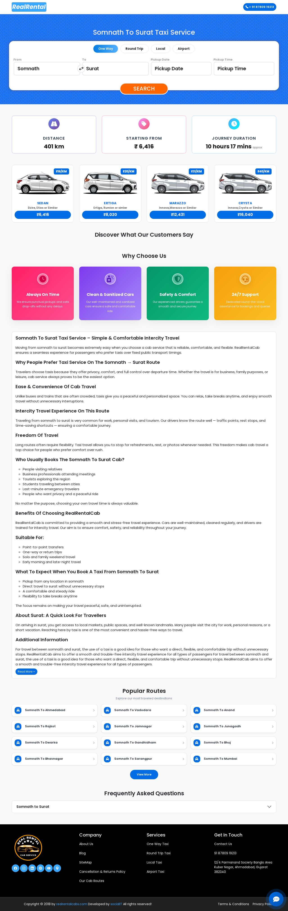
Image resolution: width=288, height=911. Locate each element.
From (18, 59)
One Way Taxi (158, 844)
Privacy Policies (264, 904)
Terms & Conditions (233, 904)
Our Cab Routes (91, 881)
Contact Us (223, 844)
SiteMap (85, 862)
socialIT (116, 904)
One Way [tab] (105, 48)
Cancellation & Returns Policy (102, 871)
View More (144, 774)
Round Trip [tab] (134, 48)
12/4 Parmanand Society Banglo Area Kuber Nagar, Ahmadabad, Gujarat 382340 (243, 867)
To (84, 59)
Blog (82, 853)
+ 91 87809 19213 (259, 7)
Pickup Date (160, 59)
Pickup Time (223, 59)
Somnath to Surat (32, 806)
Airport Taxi (155, 871)
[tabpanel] (144, 68)
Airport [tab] (184, 48)
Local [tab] (160, 48)
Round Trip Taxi (159, 853)
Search (144, 88)
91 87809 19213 (225, 853)
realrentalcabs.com (71, 904)
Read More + (26, 671)
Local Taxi (154, 862)
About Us (86, 844)
